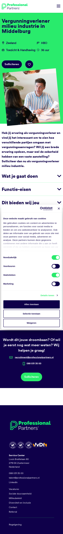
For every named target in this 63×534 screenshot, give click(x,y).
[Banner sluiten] (59, 209)
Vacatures (14, 489)
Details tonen (47, 295)
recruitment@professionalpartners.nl (34, 357)
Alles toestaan (31, 304)
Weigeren (31, 323)
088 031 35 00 (16, 473)
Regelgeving (15, 524)
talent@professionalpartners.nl (24, 477)
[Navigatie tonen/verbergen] (58, 6)
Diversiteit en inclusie (20, 502)
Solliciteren (12, 64)
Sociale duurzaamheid (20, 493)
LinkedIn (13, 482)
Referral (13, 511)
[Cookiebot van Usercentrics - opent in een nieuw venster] (40, 208)
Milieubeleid (15, 498)
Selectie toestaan (31, 313)
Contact (13, 507)
